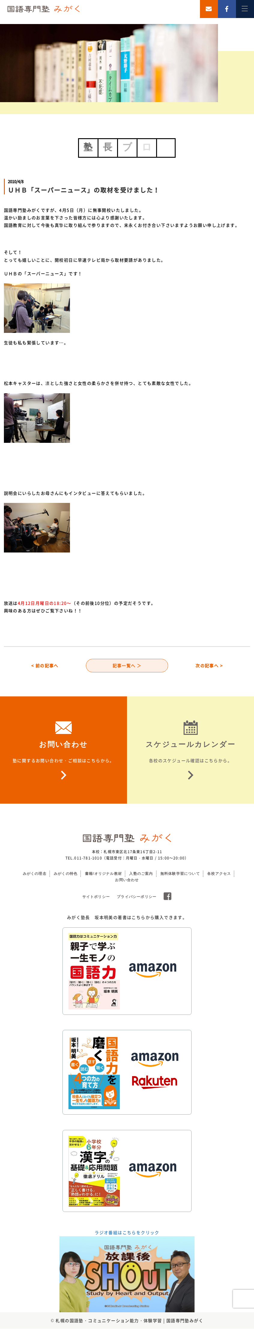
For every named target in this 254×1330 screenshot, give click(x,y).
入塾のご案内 (141, 874)
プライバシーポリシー (136, 898)
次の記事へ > (209, 666)
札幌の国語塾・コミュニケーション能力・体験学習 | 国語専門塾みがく (129, 1321)
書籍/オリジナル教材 (103, 874)
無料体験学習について (180, 874)
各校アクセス (219, 874)
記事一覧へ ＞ (127, 666)
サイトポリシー (96, 898)
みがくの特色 (65, 874)
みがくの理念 (35, 874)
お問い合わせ (127, 881)
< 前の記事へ (45, 666)
